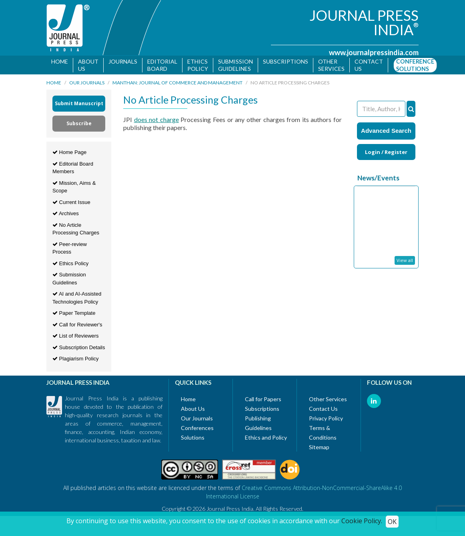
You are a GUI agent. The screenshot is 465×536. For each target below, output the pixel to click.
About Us (88, 65)
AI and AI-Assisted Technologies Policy (76, 299)
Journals (122, 61)
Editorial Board (162, 65)
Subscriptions (285, 61)
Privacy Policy (326, 419)
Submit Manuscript (79, 105)
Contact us (369, 65)
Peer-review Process (69, 249)
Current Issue (71, 203)
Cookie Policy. (361, 520)
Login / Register (386, 153)
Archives (65, 215)
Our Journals (86, 84)
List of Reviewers (75, 337)
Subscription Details (78, 349)
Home (59, 61)
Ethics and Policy (266, 438)
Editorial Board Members (72, 169)
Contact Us (323, 409)
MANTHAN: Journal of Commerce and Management (177, 84)
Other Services (331, 65)
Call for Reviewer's (77, 326)
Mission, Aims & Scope (74, 188)
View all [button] (405, 261)
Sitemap (319, 448)
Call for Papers (263, 400)
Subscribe (79, 125)
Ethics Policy (197, 65)
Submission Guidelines (235, 65)
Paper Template (73, 315)
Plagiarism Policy (75, 360)
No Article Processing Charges (75, 230)
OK (392, 521)
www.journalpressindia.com (374, 52)
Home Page (69, 154)
